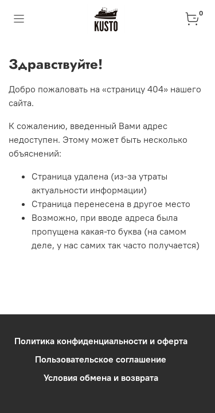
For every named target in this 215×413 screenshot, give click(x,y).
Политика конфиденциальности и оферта (100, 340)
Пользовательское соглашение (100, 359)
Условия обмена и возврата (101, 377)
